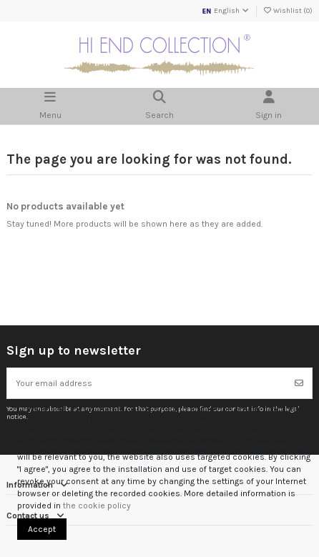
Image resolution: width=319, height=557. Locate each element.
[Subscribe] (299, 383)
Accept (42, 529)
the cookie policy (97, 506)
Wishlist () (287, 10)
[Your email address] (147, 383)
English (225, 10)
